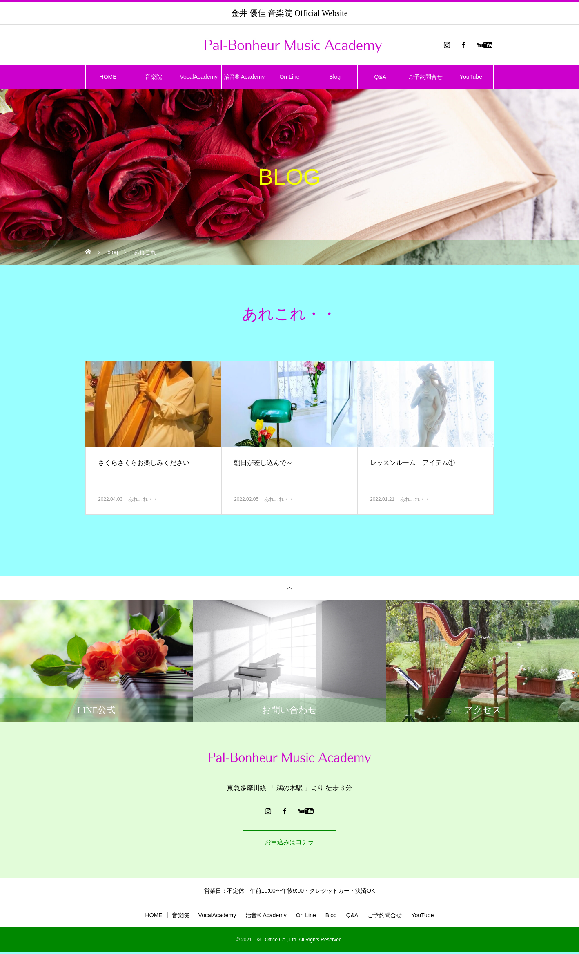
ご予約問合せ (425, 77)
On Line (289, 77)
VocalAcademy (199, 77)
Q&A (380, 77)
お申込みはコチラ (289, 842)
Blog (335, 77)
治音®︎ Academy (244, 77)
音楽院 (153, 77)
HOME (108, 77)
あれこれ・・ (143, 499)
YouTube (471, 77)
